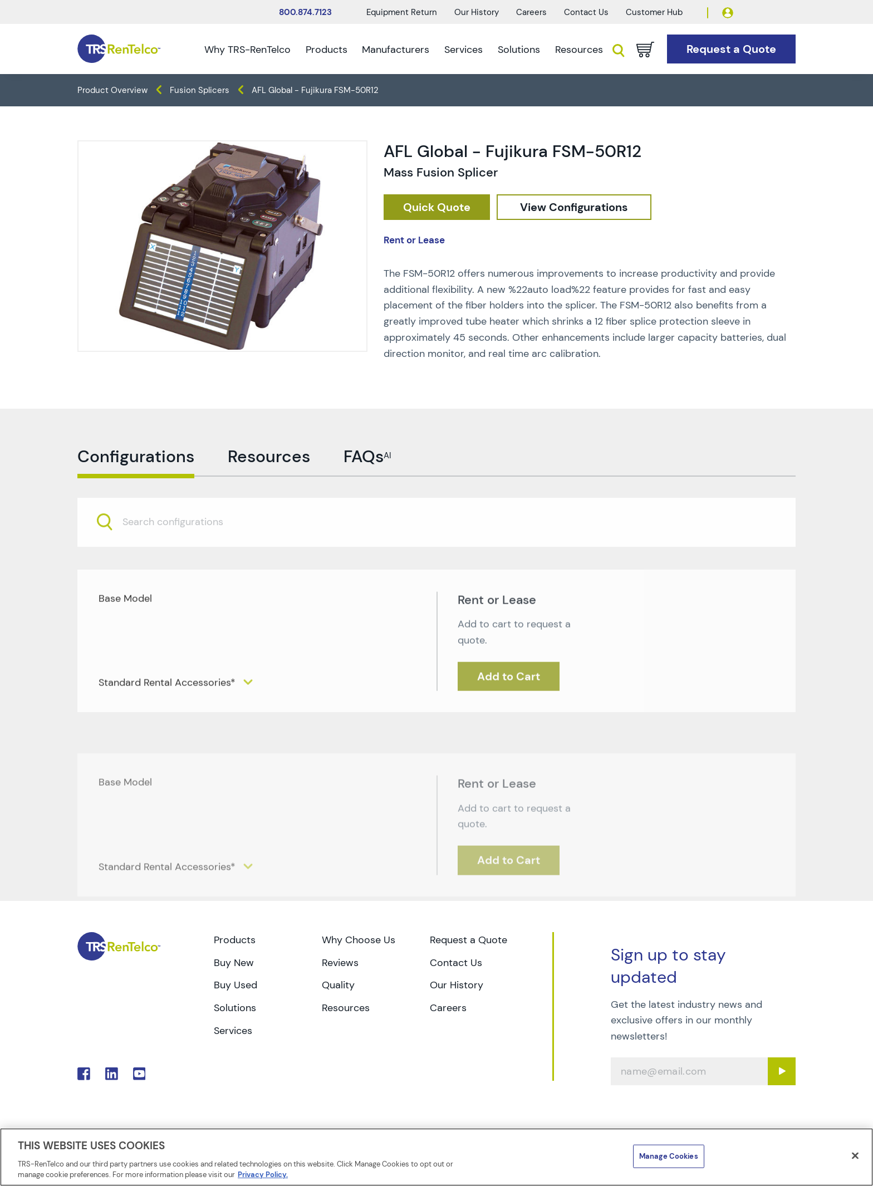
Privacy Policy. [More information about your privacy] (263, 1174)
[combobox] (436, 543)
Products (326, 49)
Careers (531, 12)
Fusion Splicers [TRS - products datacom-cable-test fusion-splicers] (199, 90)
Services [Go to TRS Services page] (233, 1030)
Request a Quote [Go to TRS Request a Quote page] (468, 940)
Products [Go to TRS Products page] (235, 940)
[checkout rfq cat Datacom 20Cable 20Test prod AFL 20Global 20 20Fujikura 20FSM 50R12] (437, 207)
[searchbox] (179, 544)
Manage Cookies (668, 1156)
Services (463, 49)
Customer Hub (654, 12)
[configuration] (574, 207)
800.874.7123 (305, 12)
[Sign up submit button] (782, 1071)
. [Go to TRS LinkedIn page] (111, 1073)
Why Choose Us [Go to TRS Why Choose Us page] (358, 940)
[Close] (855, 1156)
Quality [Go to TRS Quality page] (338, 985)
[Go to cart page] (645, 49)
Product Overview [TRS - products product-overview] (112, 90)
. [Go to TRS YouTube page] (139, 1073)
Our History (476, 12)
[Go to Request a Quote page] (731, 49)
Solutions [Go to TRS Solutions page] (235, 1008)
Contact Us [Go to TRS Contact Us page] (456, 962)
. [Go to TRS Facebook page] (83, 1073)
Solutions (519, 49)
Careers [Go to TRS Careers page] (448, 1008)
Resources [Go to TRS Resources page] (346, 1008)
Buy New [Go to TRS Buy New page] (234, 962)
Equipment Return (401, 12)
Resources (579, 49)
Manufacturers (395, 49)
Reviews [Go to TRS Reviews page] (340, 962)
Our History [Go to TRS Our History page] (456, 985)
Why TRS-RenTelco (247, 49)
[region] (436, 1157)
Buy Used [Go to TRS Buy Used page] (235, 985)
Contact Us (586, 12)
